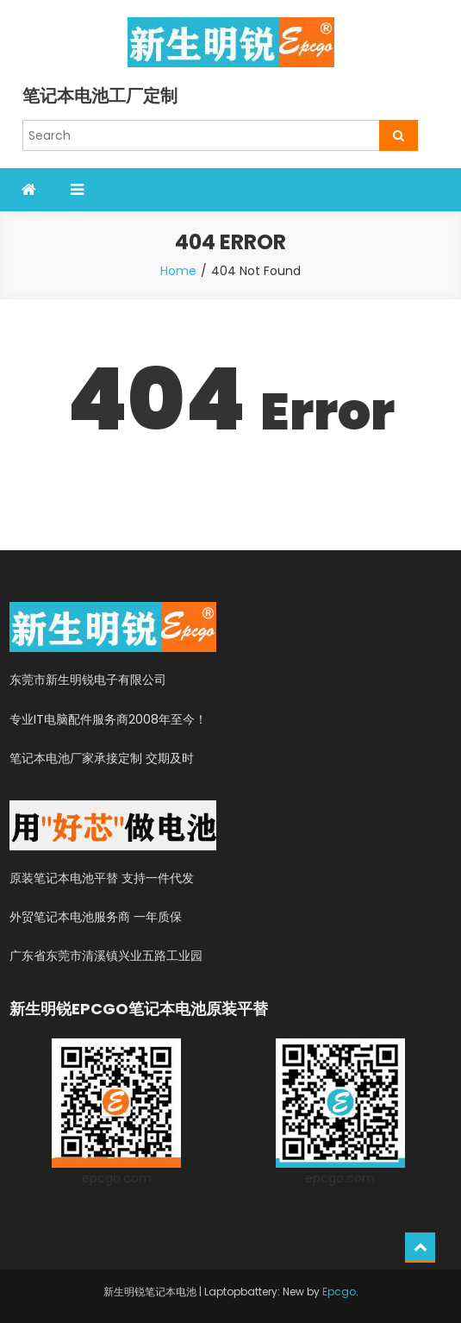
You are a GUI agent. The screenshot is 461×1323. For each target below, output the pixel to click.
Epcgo (339, 1291)
